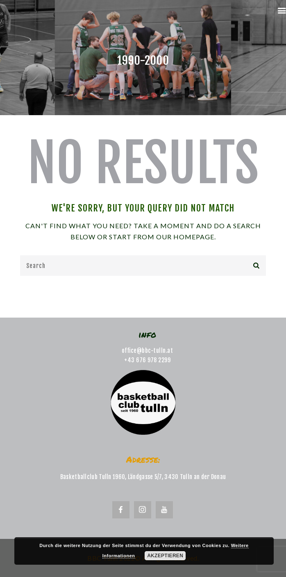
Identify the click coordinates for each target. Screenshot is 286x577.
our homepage (185, 237)
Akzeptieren (165, 556)
